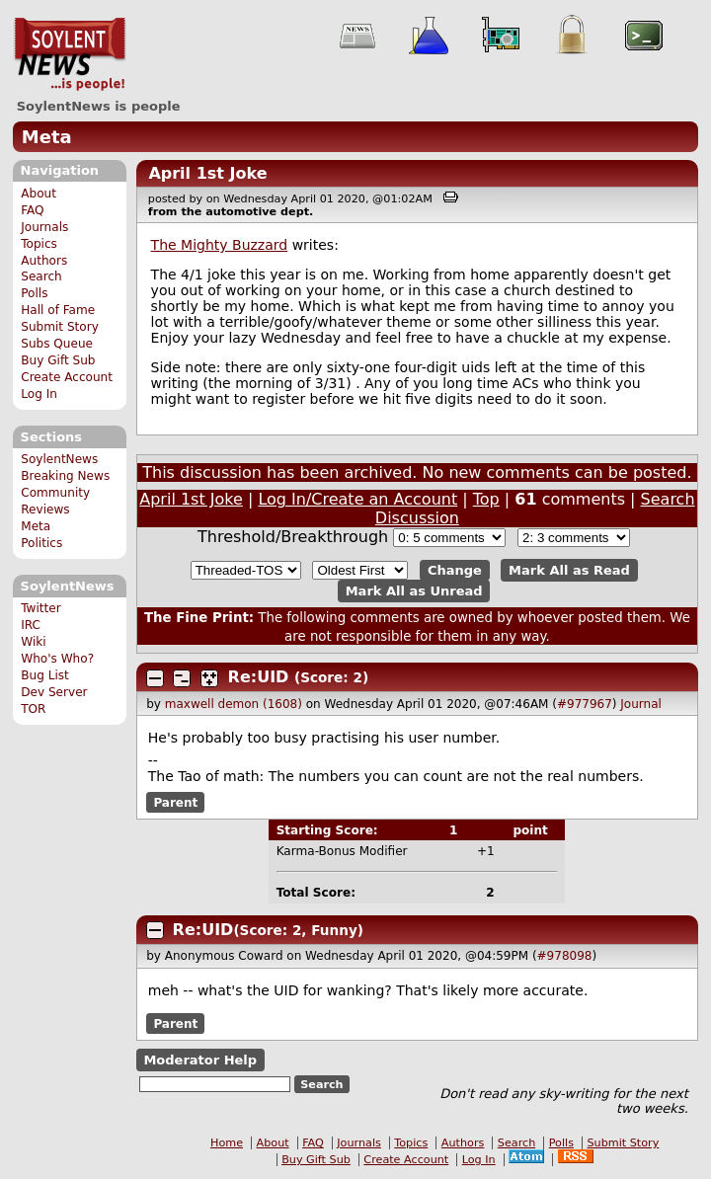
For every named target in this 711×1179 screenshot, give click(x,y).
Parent (175, 802)
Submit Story (60, 327)
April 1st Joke (207, 173)
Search (41, 276)
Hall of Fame (58, 310)
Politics (41, 543)
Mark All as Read (569, 570)
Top (486, 499)
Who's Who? (57, 659)
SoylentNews (69, 54)
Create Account (67, 377)
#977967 (584, 704)
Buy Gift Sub (58, 360)
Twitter (40, 608)
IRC (30, 625)
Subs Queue (57, 344)
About (38, 193)
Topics (39, 244)
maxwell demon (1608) (233, 704)
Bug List (45, 675)
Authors (44, 261)
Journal (641, 704)
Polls (34, 293)
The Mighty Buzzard (219, 245)
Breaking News (65, 476)
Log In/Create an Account (357, 499)
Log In (39, 394)
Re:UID (258, 677)
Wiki (33, 642)
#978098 (564, 956)
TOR (33, 709)
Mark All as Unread (414, 591)
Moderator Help (200, 1060)
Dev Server (54, 692)
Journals (44, 227)
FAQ (32, 210)
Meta (47, 136)
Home (226, 1143)
